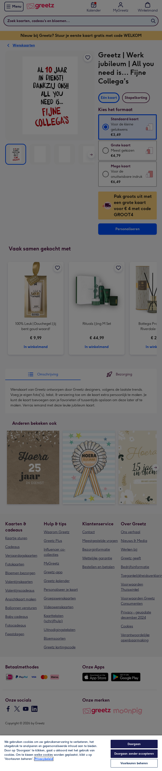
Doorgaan (134, 744)
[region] (81, 753)
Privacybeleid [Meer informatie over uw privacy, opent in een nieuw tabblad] (44, 759)
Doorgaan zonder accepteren (134, 753)
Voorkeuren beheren (134, 763)
